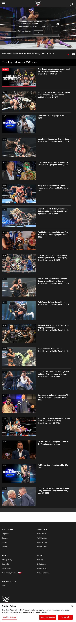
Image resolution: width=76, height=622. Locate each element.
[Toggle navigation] (3, 3)
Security (40, 560)
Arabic (4, 586)
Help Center (41, 564)
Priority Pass (42, 547)
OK (38, 32)
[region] (38, 612)
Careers (5, 538)
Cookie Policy (42, 568)
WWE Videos (42, 538)
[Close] (72, 606)
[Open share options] (73, 53)
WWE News (41, 534)
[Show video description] (68, 53)
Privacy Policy (7, 560)
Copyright (5, 564)
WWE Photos (42, 542)
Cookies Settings (9, 617)
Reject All (65, 617)
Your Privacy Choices (9, 573)
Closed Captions (43, 573)
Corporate (5, 534)
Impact (4, 542)
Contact (4, 547)
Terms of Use (6, 568)
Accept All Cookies (48, 617)
